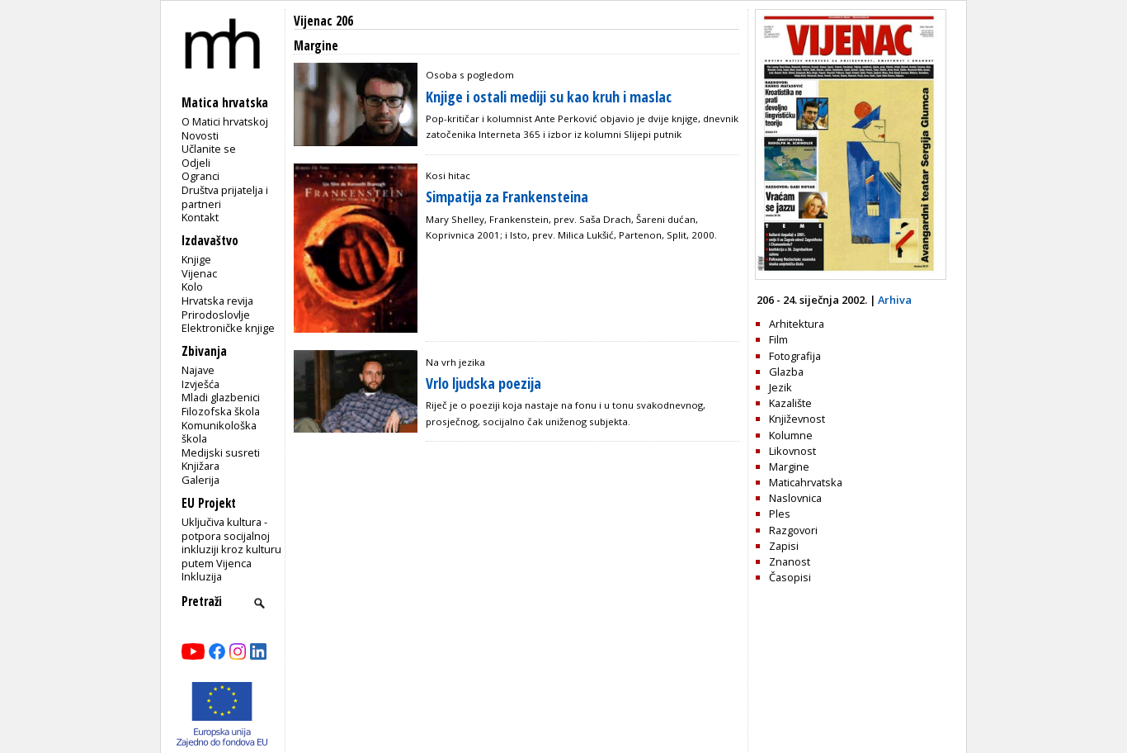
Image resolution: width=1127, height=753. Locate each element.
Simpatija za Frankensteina (507, 196)
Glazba (786, 371)
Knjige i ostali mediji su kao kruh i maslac (549, 97)
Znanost (789, 561)
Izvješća (200, 383)
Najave (198, 369)
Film (778, 339)
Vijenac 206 (323, 21)
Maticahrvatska (805, 482)
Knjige (196, 259)
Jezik (780, 387)
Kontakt (200, 217)
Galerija (200, 479)
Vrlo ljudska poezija (483, 383)
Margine (789, 466)
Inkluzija (202, 576)
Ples (779, 513)
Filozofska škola (221, 411)
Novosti (200, 135)
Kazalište (790, 402)
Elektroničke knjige (228, 327)
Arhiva (895, 299)
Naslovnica (795, 497)
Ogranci (200, 175)
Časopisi (790, 577)
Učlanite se (209, 148)
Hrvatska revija (217, 300)
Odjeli (196, 162)
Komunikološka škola (219, 432)
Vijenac (199, 273)
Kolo (192, 286)
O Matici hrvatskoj (225, 121)
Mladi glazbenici (221, 397)
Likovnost (792, 450)
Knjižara (200, 465)
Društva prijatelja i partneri (225, 196)
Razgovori (793, 530)
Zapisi (784, 545)
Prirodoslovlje (216, 314)
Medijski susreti (221, 452)
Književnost (797, 418)
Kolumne (791, 435)
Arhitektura (796, 323)
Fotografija (795, 355)
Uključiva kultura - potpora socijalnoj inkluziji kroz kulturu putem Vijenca (231, 542)
